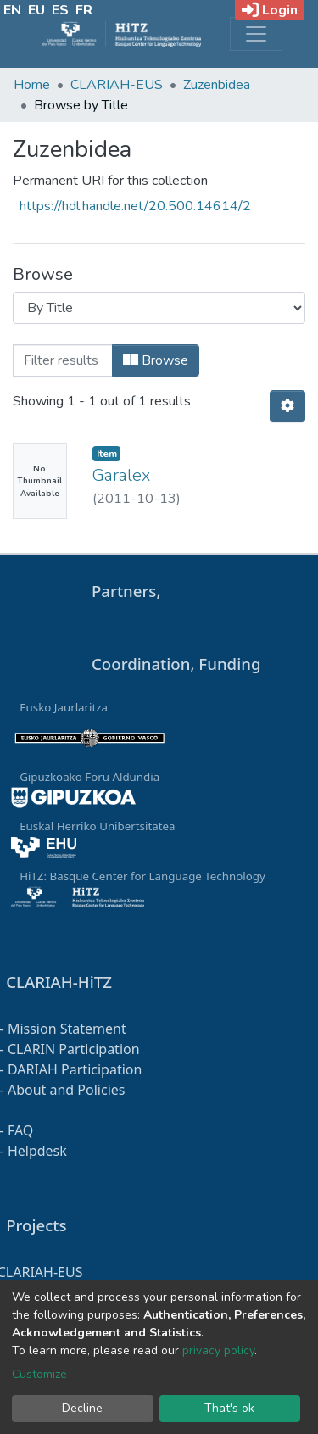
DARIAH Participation (75, 1069)
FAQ (20, 1130)
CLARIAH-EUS (116, 84)
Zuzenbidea (216, 84)
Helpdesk (37, 1150)
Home (32, 84)
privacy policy (218, 1350)
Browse (155, 360)
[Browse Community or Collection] (159, 308)
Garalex (121, 475)
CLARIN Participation (74, 1049)
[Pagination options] (287, 406)
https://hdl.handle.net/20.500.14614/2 (135, 206)
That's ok (229, 1408)
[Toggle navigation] (256, 34)
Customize (39, 1374)
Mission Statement (67, 1028)
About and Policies (67, 1089)
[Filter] (63, 360)
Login (270, 10)
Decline (82, 1408)
